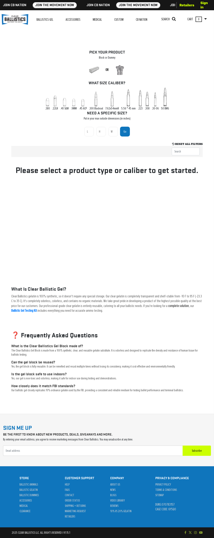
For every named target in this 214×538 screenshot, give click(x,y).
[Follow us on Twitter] (190, 532)
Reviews (114, 505)
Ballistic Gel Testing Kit (24, 311)
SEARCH (168, 19)
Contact (69, 495)
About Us (115, 484)
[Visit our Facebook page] (185, 532)
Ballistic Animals (28, 484)
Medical (23, 505)
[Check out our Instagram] (195, 532)
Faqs (67, 489)
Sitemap (159, 495)
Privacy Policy (163, 484)
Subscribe (197, 450)
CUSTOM (119, 20)
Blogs (113, 495)
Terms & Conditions (166, 489)
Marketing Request (75, 511)
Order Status (72, 500)
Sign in (204, 5)
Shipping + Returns (75, 505)
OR (107, 70)
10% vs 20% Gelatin (121, 511)
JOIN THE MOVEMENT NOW (40, 5)
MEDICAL (97, 20)
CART (197, 19)
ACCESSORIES (73, 20)
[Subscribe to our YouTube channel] (201, 532)
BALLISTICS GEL (45, 20)
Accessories (25, 500)
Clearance (24, 511)
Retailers (187, 5)
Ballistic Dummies (29, 495)
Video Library (117, 500)
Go (125, 131)
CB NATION (141, 20)
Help (67, 484)
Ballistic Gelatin (28, 489)
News (113, 489)
